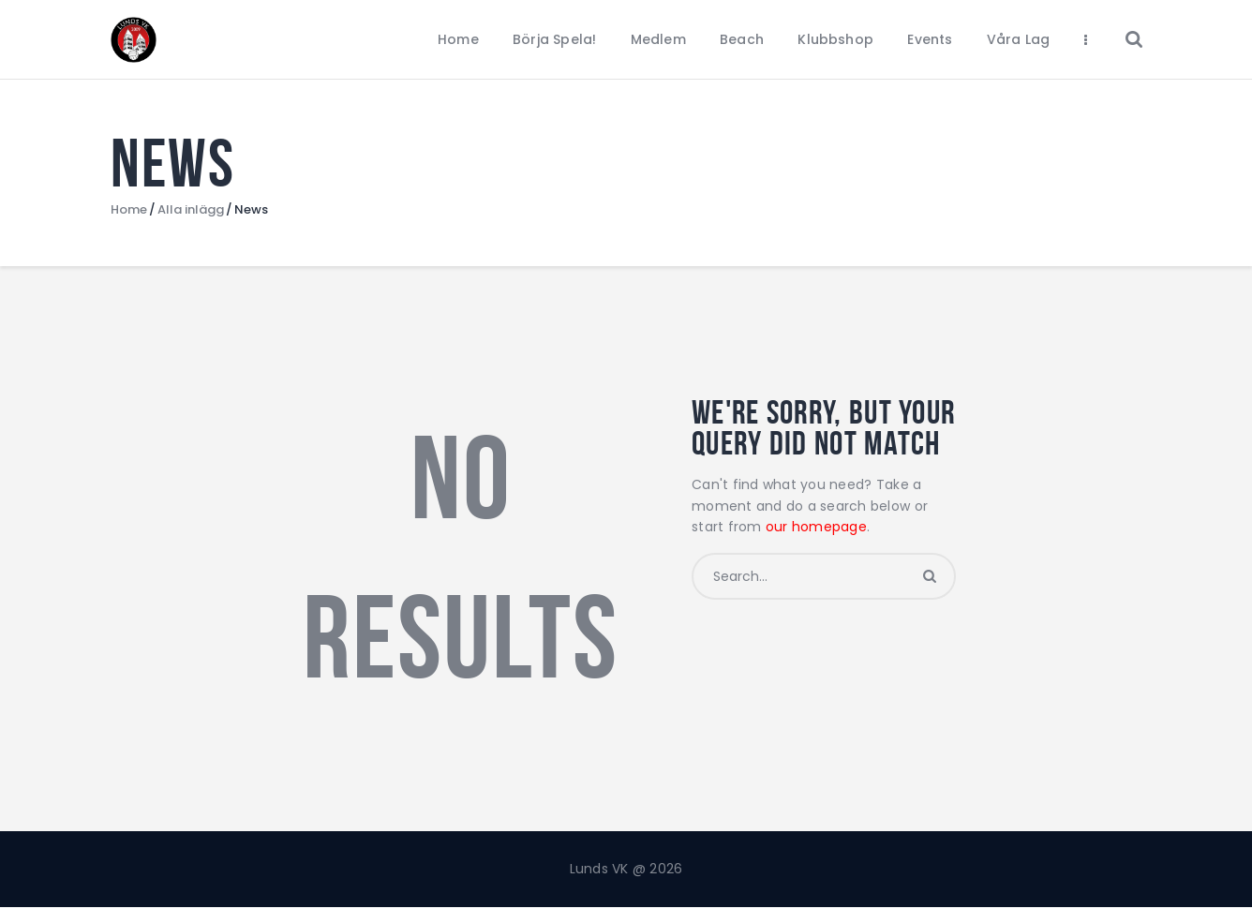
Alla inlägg (190, 209)
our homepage (816, 526)
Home (129, 209)
